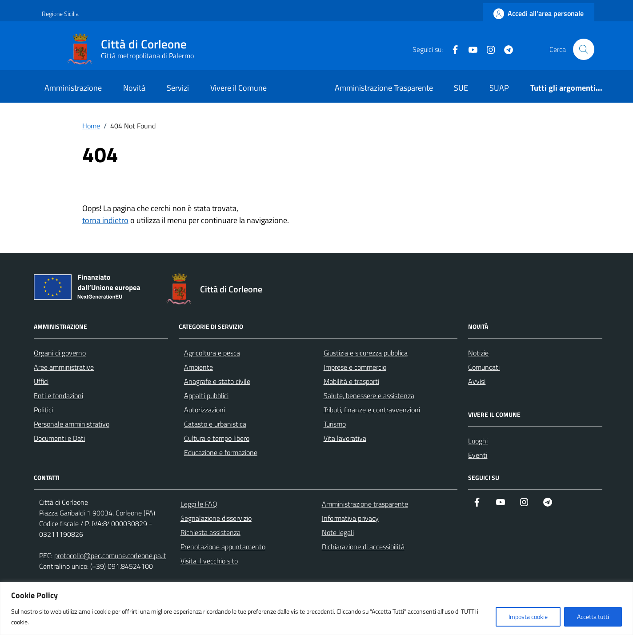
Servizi (178, 88)
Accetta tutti (593, 616)
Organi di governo (60, 352)
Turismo (335, 424)
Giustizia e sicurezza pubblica (366, 352)
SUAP (499, 88)
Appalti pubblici (206, 395)
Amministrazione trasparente (365, 504)
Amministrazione (73, 88)
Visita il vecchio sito (209, 560)
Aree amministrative (64, 367)
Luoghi (478, 440)
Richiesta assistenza (210, 532)
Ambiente (198, 367)
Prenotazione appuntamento (222, 546)
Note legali (338, 532)
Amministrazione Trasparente (384, 88)
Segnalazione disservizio (216, 518)
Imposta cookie (528, 616)
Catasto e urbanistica (215, 424)
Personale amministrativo (71, 424)
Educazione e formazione (220, 452)
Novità (134, 88)
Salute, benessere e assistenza (369, 395)
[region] (316, 608)
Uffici (41, 381)
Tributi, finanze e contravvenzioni (372, 409)
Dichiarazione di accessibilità (363, 546)
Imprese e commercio (355, 367)
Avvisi (476, 381)
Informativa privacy (350, 518)
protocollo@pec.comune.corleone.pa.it (110, 555)
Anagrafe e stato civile (217, 381)
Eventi (477, 455)
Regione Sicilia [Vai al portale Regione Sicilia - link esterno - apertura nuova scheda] (60, 13)
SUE (461, 88)
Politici (43, 409)
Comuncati (484, 367)
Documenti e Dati (59, 438)
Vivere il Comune (238, 88)
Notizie (478, 352)
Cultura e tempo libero (216, 438)
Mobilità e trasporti (351, 381)
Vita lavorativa (345, 438)
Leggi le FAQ (198, 504)
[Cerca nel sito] (583, 49)
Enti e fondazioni (58, 395)
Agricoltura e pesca (212, 352)
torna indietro (105, 220)
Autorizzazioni (204, 409)
